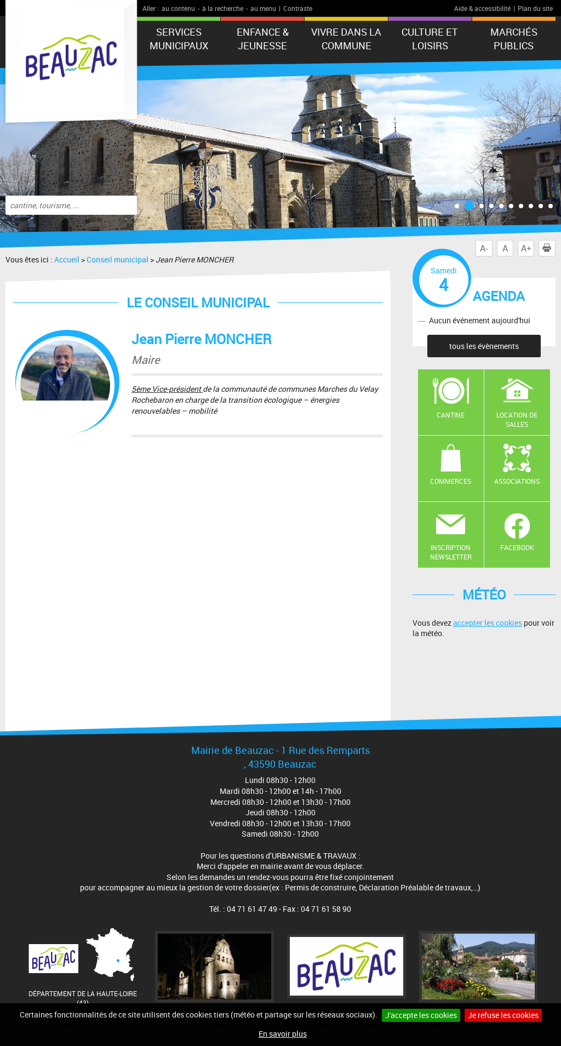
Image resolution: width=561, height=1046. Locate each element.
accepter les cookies (487, 623)
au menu (263, 8)
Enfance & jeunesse (263, 38)
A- (484, 248)
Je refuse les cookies (503, 1015)
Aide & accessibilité (482, 8)
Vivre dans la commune (346, 38)
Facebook (517, 547)
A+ (526, 248)
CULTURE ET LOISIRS (430, 38)
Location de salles (516, 419)
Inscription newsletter (451, 552)
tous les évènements (484, 346)
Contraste (297, 8)
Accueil (66, 259)
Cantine (451, 414)
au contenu (178, 8)
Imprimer (549, 248)
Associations (517, 481)
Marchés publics (513, 38)
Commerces (450, 481)
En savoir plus (283, 1033)
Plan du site (535, 8)
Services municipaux (179, 38)
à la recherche (222, 8)
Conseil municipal (117, 259)
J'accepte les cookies (421, 1015)
